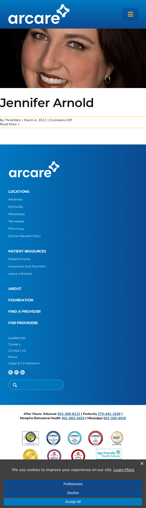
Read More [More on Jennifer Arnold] (8, 124)
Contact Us (17, 350)
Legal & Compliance (24, 363)
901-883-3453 (73, 418)
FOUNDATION (20, 300)
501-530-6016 (114, 418)
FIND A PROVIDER (24, 311)
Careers (14, 344)
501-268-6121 (68, 414)
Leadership (17, 338)
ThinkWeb (13, 120)
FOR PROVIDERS (23, 323)
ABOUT (14, 288)
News (12, 357)
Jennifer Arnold (47, 102)
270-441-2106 (109, 414)
